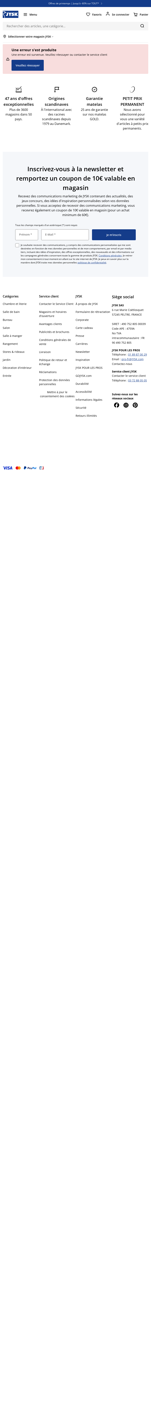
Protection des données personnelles (54, 382)
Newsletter (83, 352)
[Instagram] (126, 405)
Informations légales (89, 400)
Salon (6, 328)
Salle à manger (12, 336)
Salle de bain (11, 312)
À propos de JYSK (87, 304)
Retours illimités (86, 416)
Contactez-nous (122, 364)
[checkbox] (17, 245)
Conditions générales (110, 255)
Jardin (7, 360)
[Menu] (30, 14)
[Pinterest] (135, 405)
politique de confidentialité (92, 262)
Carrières (82, 344)
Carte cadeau (84, 328)
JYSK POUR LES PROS (89, 368)
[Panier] (140, 14)
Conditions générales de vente (55, 342)
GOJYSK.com (84, 376)
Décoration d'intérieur (17, 368)
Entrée (7, 376)
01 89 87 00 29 (137, 354)
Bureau (7, 320)
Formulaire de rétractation (93, 312)
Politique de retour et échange (53, 362)
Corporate (82, 320)
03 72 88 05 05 (137, 380)
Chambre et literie (15, 304)
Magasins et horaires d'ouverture (53, 314)
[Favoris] (94, 14)
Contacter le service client (129, 376)
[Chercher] (142, 26)
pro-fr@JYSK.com (133, 359)
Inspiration (83, 360)
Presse (80, 336)
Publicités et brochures (54, 332)
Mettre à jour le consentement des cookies (57, 394)
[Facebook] (116, 405)
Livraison (45, 352)
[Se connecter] (117, 14)
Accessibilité (84, 392)
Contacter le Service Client (56, 304)
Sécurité (81, 408)
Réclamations (48, 372)
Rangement (10, 344)
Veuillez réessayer (28, 65)
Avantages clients (50, 324)
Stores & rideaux (13, 352)
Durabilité (82, 384)
